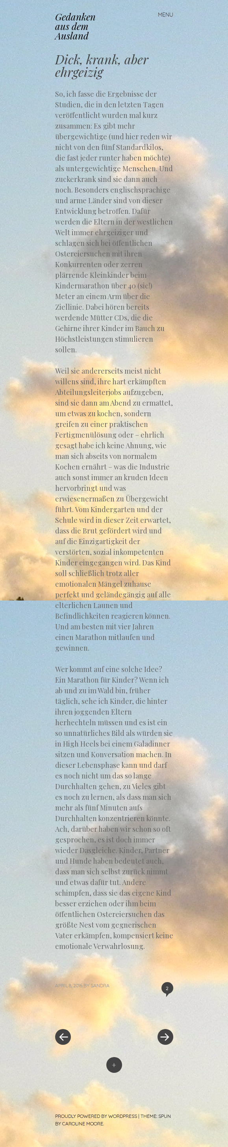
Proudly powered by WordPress (96, 1116)
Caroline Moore (82, 1123)
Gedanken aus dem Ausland (75, 26)
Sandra (100, 985)
